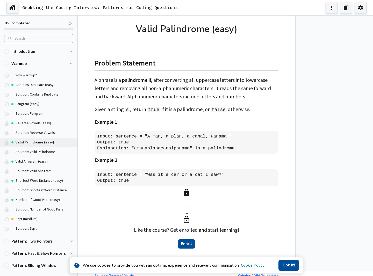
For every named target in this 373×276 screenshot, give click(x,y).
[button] (38, 51)
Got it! (288, 265)
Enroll (186, 244)
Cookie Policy (252, 265)
